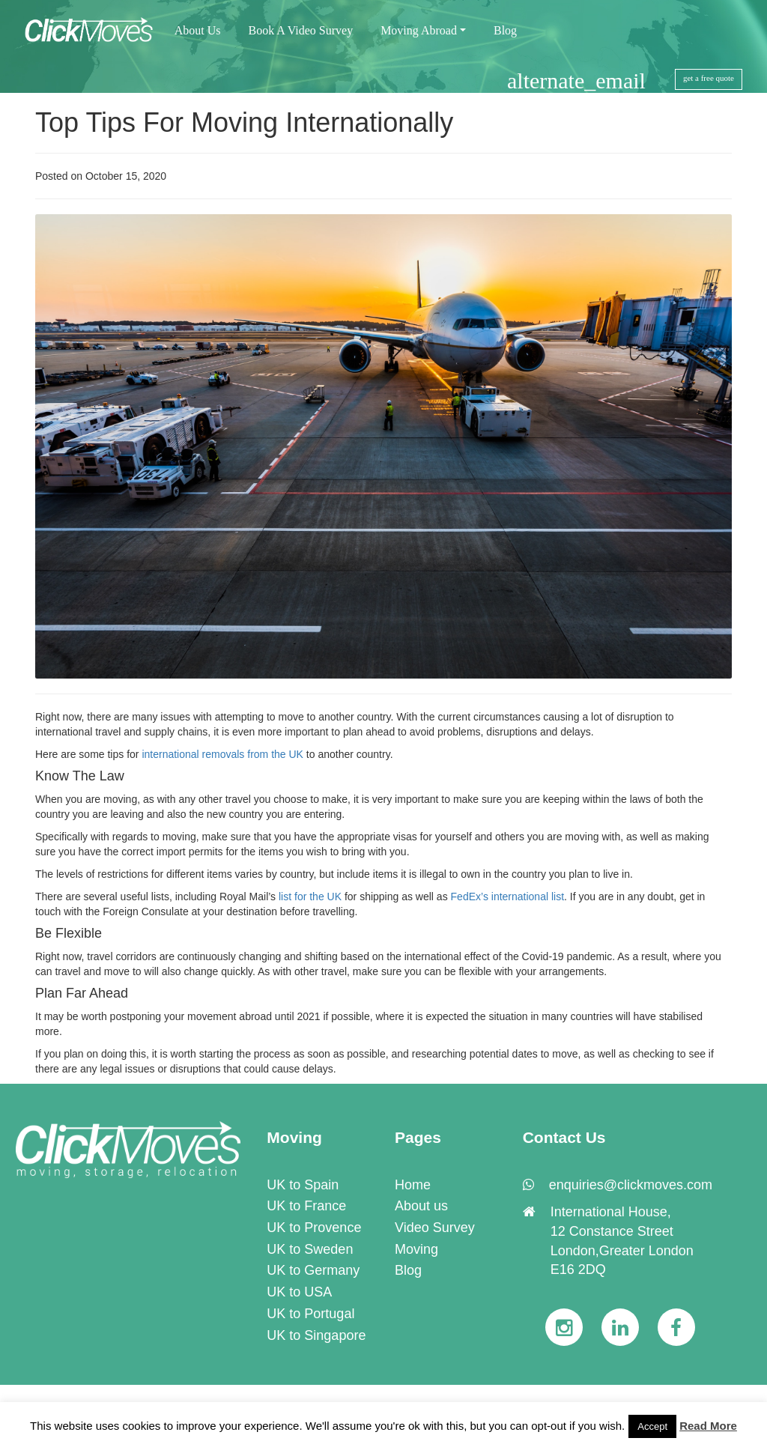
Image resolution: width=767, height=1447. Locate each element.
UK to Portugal (310, 1313)
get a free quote (708, 77)
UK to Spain (303, 1184)
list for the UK (310, 897)
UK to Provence (314, 1227)
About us (421, 1205)
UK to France (306, 1205)
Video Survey (435, 1227)
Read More (708, 1425)
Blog (408, 1270)
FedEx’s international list (507, 897)
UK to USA (299, 1291)
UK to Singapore (316, 1335)
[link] (128, 1150)
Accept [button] (652, 1426)
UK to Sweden (310, 1249)
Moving (416, 1249)
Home (413, 1184)
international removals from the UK (222, 754)
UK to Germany (313, 1270)
